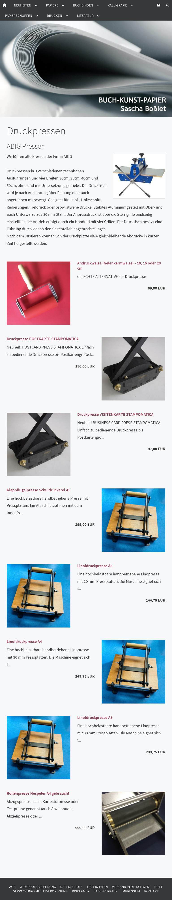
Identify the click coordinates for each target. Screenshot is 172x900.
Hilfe (158, 886)
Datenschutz (71, 886)
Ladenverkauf (105, 891)
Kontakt (151, 891)
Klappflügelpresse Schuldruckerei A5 (38, 489)
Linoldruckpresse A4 (24, 641)
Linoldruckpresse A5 (94, 565)
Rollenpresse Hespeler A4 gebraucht (38, 793)
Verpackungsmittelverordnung (40, 891)
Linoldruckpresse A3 (94, 717)
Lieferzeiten (97, 886)
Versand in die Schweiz (131, 886)
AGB (12, 886)
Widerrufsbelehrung (38, 886)
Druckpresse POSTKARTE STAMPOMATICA (43, 338)
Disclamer (80, 891)
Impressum (131, 891)
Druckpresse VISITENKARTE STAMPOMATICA (115, 414)
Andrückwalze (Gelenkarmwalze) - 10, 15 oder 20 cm (119, 265)
